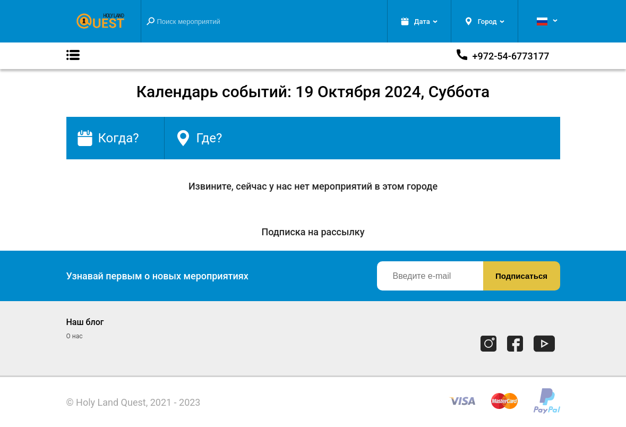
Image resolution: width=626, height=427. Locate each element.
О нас (74, 336)
